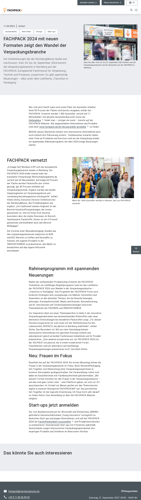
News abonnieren (111, 3)
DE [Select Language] (132, 2)
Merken (136, 250)
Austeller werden (87, 3)
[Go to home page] (19, 11)
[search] (131, 10)
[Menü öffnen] (136, 10)
